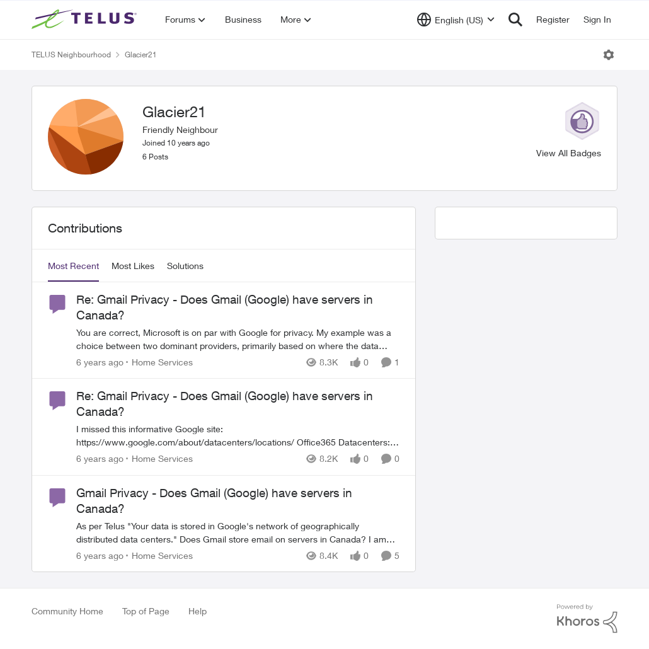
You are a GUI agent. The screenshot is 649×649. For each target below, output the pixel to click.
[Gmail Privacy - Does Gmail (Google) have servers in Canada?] (237, 532)
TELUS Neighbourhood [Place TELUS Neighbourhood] (71, 54)
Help (197, 611)
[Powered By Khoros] (587, 618)
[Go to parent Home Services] (159, 362)
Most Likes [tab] (133, 265)
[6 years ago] (99, 362)
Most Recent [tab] (73, 265)
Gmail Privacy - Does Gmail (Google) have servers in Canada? (214, 500)
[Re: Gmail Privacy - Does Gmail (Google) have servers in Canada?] (237, 339)
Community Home (67, 611)
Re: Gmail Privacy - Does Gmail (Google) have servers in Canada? (224, 307)
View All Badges (568, 152)
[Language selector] (455, 19)
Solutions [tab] (185, 265)
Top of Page (145, 611)
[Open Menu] (608, 55)
